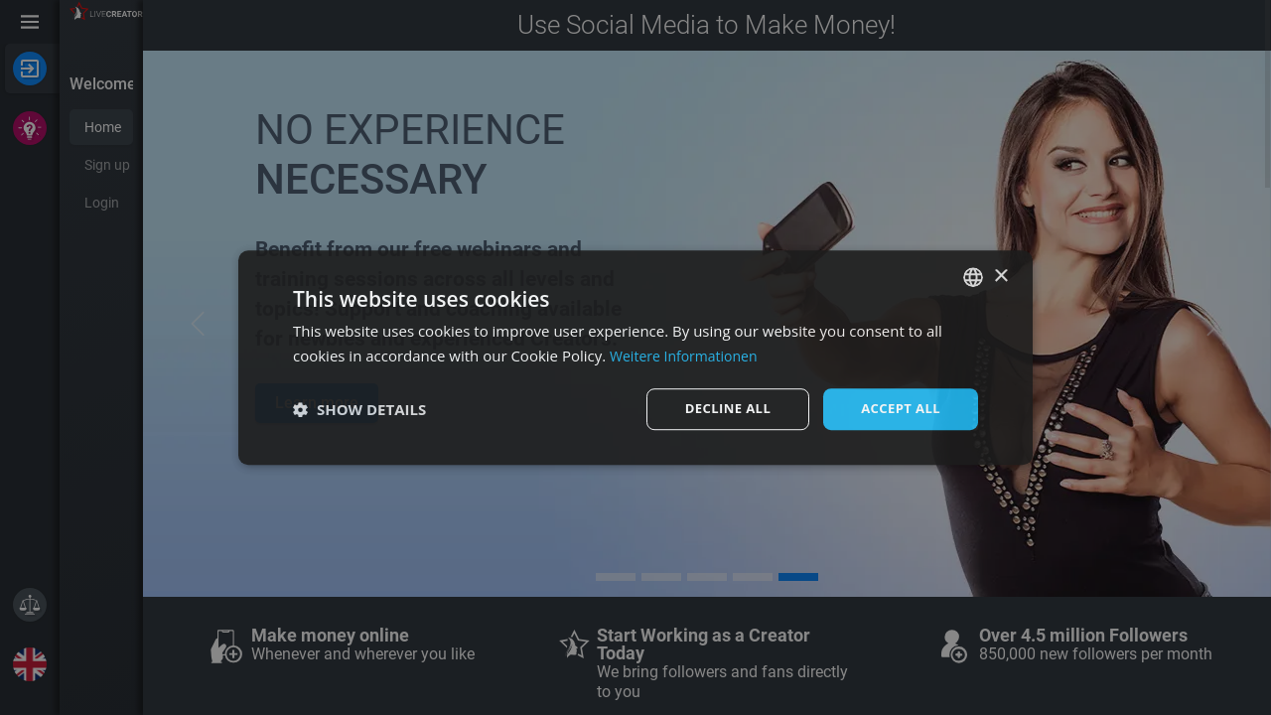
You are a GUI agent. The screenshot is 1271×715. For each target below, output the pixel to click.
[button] (359, 409)
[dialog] (635, 358)
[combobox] (973, 276)
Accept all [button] (898, 408)
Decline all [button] (719, 408)
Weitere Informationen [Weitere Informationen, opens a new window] (689, 354)
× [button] (1000, 274)
